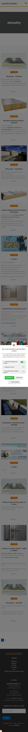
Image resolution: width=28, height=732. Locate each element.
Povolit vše (9, 377)
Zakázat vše (19, 377)
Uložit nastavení (14, 382)
